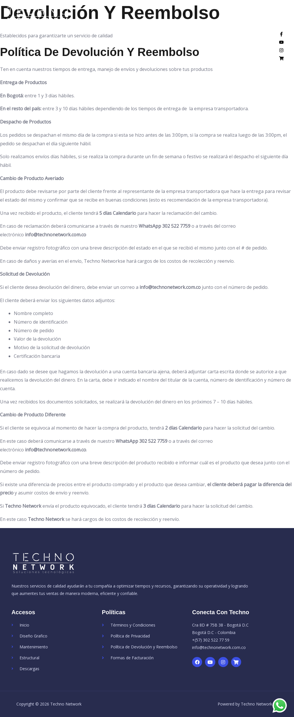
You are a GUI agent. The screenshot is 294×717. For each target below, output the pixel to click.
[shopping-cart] (281, 64)
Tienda (231, 52)
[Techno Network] (45, 18)
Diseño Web (109, 52)
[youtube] (281, 48)
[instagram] (281, 56)
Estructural (197, 52)
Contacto (258, 52)
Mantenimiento (153, 52)
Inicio (81, 52)
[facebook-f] (281, 39)
